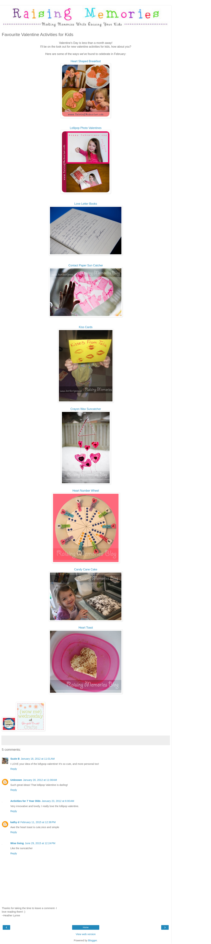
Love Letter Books (85, 203)
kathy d (14, 822)
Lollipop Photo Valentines (85, 127)
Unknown (16, 780)
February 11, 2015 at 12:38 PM (38, 822)
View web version (86, 934)
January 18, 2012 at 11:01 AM (38, 758)
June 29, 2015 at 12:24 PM (40, 843)
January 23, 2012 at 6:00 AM (58, 801)
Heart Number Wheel (85, 490)
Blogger (92, 940)
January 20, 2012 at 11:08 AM (40, 780)
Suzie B (15, 758)
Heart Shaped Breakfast (86, 61)
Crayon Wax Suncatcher (86, 408)
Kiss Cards (86, 327)
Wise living (17, 843)
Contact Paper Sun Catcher (85, 265)
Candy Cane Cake (85, 569)
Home (86, 927)
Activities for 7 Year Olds (25, 801)
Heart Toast (86, 627)
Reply (13, 768)
